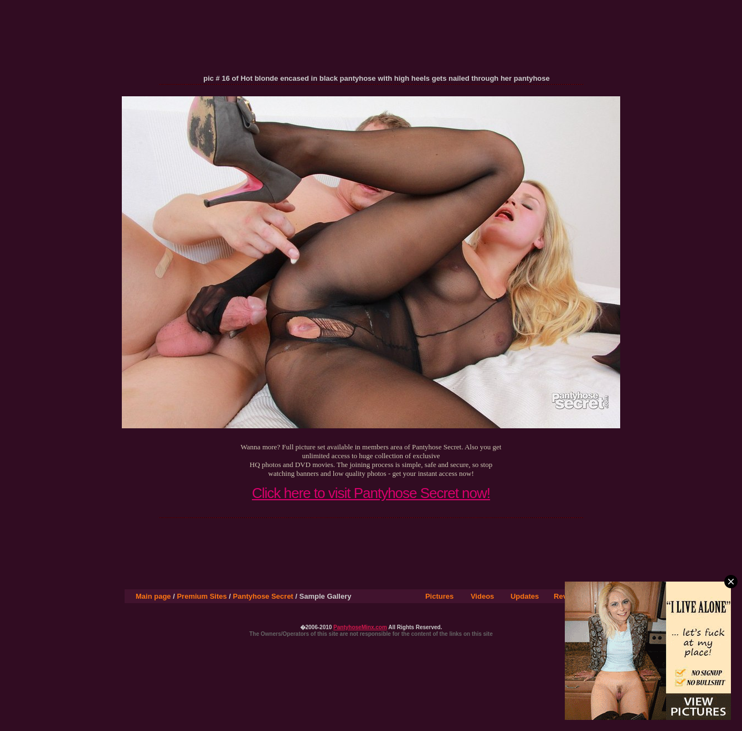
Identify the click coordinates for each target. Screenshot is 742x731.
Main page (153, 596)
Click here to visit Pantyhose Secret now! (371, 493)
